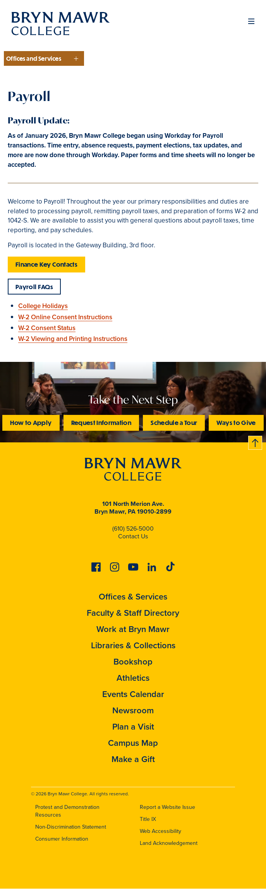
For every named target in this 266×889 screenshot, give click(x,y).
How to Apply (30, 422)
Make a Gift (133, 759)
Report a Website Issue (167, 807)
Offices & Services (133, 596)
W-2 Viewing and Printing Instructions (72, 339)
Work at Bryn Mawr (133, 629)
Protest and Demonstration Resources (67, 811)
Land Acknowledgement (168, 843)
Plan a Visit (133, 726)
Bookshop (133, 661)
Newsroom (133, 710)
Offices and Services (33, 58)
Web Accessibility (160, 831)
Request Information (101, 422)
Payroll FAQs (34, 286)
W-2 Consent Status (47, 328)
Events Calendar (133, 694)
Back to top (255, 441)
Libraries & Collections (133, 645)
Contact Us (133, 536)
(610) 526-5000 (133, 528)
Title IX (148, 819)
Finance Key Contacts (46, 264)
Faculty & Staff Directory (133, 612)
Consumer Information (61, 839)
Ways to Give (236, 422)
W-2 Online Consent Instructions (65, 317)
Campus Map (133, 743)
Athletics (133, 677)
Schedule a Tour (174, 422)
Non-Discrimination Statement (70, 827)
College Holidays (43, 306)
